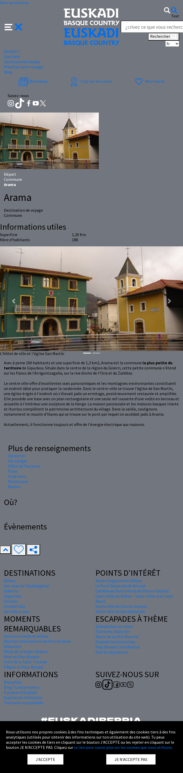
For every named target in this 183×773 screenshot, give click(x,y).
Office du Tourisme (24, 466)
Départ (10, 174)
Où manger (17, 460)
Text (175, 15)
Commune (13, 179)
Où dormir (17, 455)
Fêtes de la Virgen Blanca (25, 651)
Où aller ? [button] (12, 51)
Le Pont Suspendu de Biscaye (120, 585)
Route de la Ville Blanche (117, 636)
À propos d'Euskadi (20, 692)
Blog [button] (8, 71)
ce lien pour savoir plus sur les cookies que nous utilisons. (123, 747)
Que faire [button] (12, 56)
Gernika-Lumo (16, 611)
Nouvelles (12, 682)
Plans (13, 471)
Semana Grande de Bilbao (26, 636)
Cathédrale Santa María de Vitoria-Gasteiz (132, 590)
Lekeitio (11, 590)
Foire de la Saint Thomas (25, 661)
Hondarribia (14, 606)
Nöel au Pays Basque (21, 656)
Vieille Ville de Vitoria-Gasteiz (121, 606)
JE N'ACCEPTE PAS (130, 759)
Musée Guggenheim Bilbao (118, 580)
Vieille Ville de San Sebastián (120, 611)
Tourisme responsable (23, 702)
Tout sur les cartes (90, 81)
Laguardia (12, 596)
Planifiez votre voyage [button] (23, 66)
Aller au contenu (14, 2)
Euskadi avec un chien (114, 626)
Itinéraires (17, 476)
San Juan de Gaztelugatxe (26, 585)
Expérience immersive (23, 697)
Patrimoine (18, 481)
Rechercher (163, 37)
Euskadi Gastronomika (115, 641)
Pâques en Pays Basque (23, 666)
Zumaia (10, 601)
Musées (14, 486)
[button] (13, 26)
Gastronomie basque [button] (22, 61)
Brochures (32, 81)
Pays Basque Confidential (117, 646)
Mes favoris (149, 81)
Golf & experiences (111, 652)
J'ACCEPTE (45, 759)
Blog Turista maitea (21, 687)
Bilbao (9, 580)
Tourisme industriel (112, 631)
